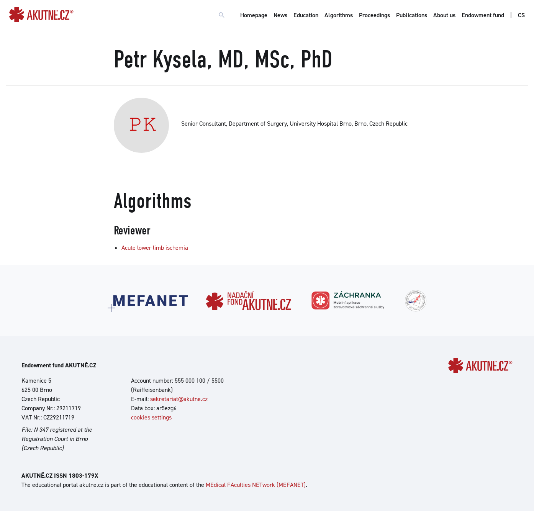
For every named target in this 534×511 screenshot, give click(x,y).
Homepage (253, 15)
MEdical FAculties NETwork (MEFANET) (256, 485)
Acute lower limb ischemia (154, 248)
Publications (411, 15)
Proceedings (374, 15)
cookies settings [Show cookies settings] (151, 417)
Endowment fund (483, 15)
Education (305, 15)
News (280, 15)
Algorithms (338, 15)
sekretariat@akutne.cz (179, 399)
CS (521, 15)
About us (444, 15)
